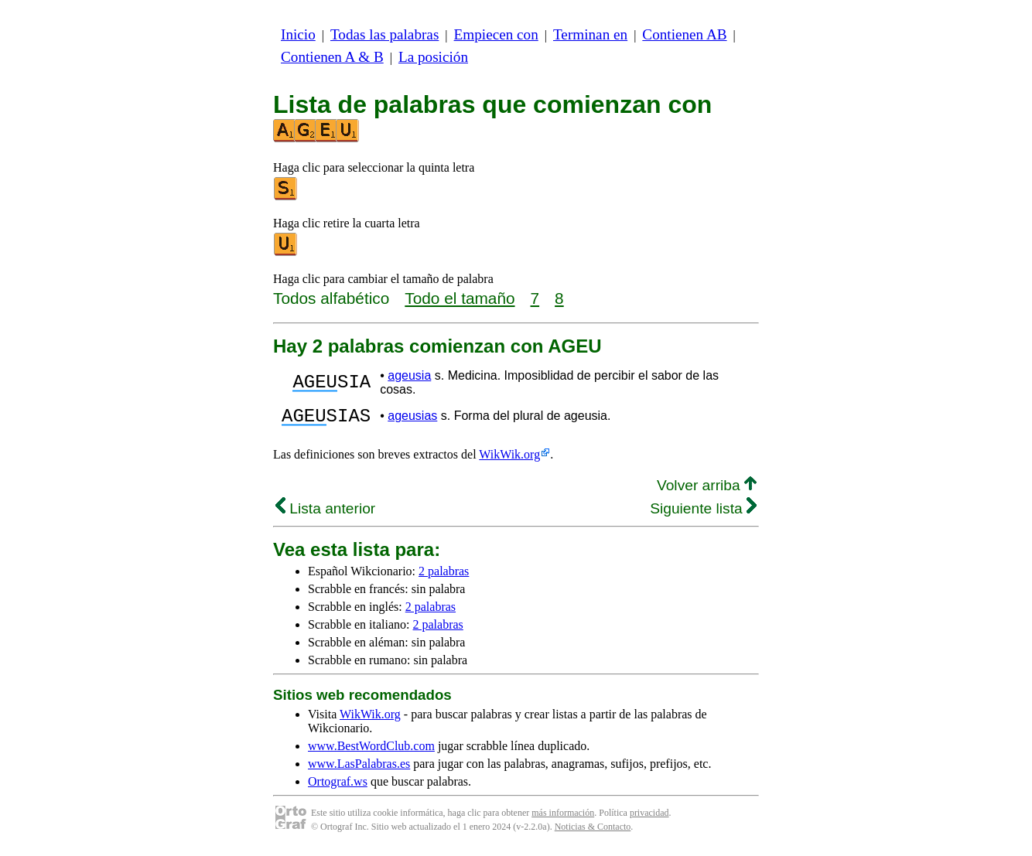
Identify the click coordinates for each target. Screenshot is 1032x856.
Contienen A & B (332, 57)
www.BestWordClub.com (371, 750)
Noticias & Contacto (593, 831)
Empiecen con (496, 34)
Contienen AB (684, 34)
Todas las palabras (384, 34)
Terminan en (590, 34)
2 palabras (444, 575)
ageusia (409, 375)
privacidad (649, 817)
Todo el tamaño (459, 298)
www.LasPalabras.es (359, 768)
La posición (433, 57)
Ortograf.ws (337, 786)
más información (562, 817)
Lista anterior (325, 513)
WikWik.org (509, 459)
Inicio (298, 34)
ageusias (412, 418)
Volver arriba (707, 490)
